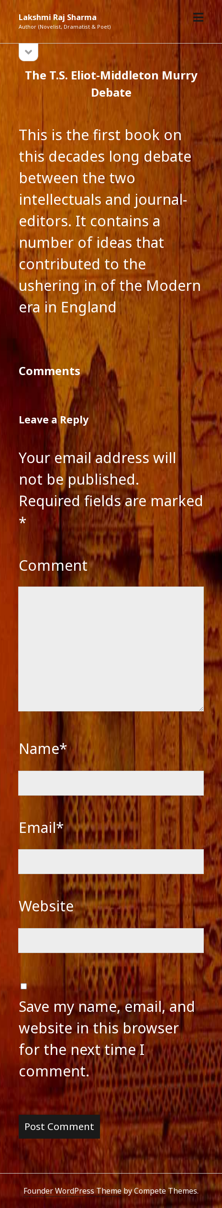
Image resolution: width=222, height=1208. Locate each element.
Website (46, 906)
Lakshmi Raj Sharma (58, 17)
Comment (53, 565)
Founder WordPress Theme (72, 1191)
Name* (43, 748)
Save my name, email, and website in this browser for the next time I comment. (107, 1039)
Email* (41, 827)
